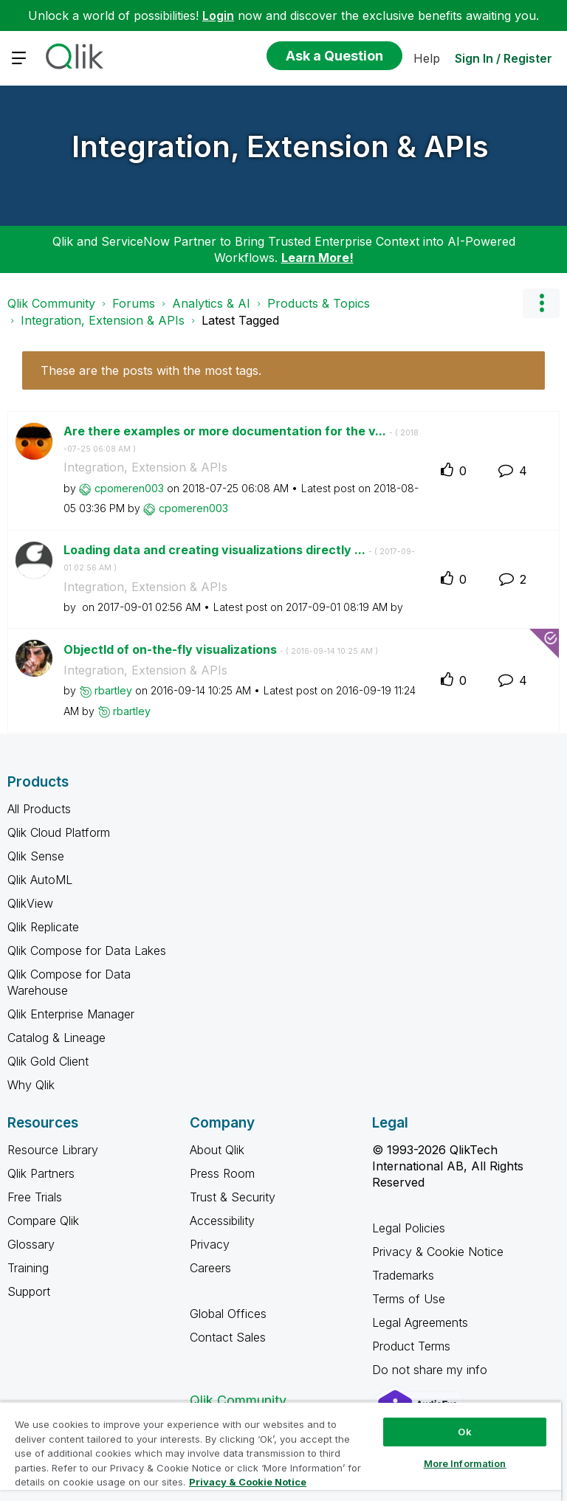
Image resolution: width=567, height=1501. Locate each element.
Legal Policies (408, 1228)
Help (426, 58)
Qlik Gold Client (48, 1061)
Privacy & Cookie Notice (438, 1251)
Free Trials (34, 1197)
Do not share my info (431, 1369)
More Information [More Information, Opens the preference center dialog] (465, 1463)
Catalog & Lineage (56, 1037)
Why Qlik (31, 1084)
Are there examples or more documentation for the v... (241, 439)
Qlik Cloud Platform (58, 832)
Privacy (210, 1244)
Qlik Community (51, 303)
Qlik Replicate (43, 926)
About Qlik (217, 1149)
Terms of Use (408, 1298)
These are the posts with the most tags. (151, 370)
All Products (39, 808)
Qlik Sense (35, 856)
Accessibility (222, 1220)
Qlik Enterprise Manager (70, 1014)
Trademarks (403, 1275)
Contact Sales (228, 1337)
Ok (464, 1432)
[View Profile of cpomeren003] (129, 488)
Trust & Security (232, 1197)
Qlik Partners (41, 1173)
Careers (210, 1267)
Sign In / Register (503, 58)
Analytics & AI (211, 303)
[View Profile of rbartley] (113, 690)
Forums (133, 303)
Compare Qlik (43, 1220)
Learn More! (317, 257)
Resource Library (52, 1149)
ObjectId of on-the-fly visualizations (220, 649)
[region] (280, 1451)
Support (28, 1291)
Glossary (31, 1244)
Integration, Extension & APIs (280, 146)
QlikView (30, 903)
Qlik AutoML (39, 879)
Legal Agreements (420, 1322)
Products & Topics (318, 303)
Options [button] (541, 303)
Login (218, 15)
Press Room (222, 1173)
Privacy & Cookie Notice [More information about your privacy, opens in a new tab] (247, 1482)
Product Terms (411, 1346)
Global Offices (228, 1313)
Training (28, 1267)
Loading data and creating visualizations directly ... (239, 557)
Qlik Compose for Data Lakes (86, 950)
